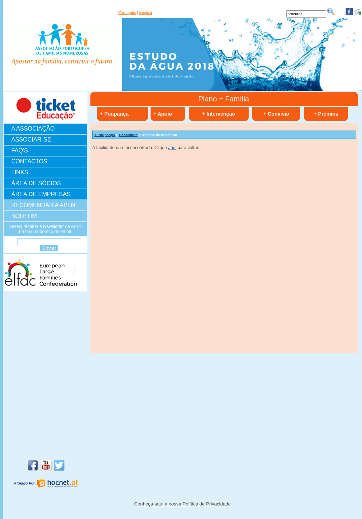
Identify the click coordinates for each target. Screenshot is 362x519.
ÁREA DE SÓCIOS (36, 183)
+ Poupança (114, 114)
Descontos (128, 135)
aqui (172, 147)
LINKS (19, 172)
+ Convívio (276, 114)
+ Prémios (326, 114)
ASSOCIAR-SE (31, 139)
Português (127, 12)
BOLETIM (24, 216)
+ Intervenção (218, 114)
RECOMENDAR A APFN (43, 205)
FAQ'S (19, 150)
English (145, 12)
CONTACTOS (29, 161)
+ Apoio (162, 114)
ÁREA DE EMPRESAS (41, 194)
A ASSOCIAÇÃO (33, 128)
